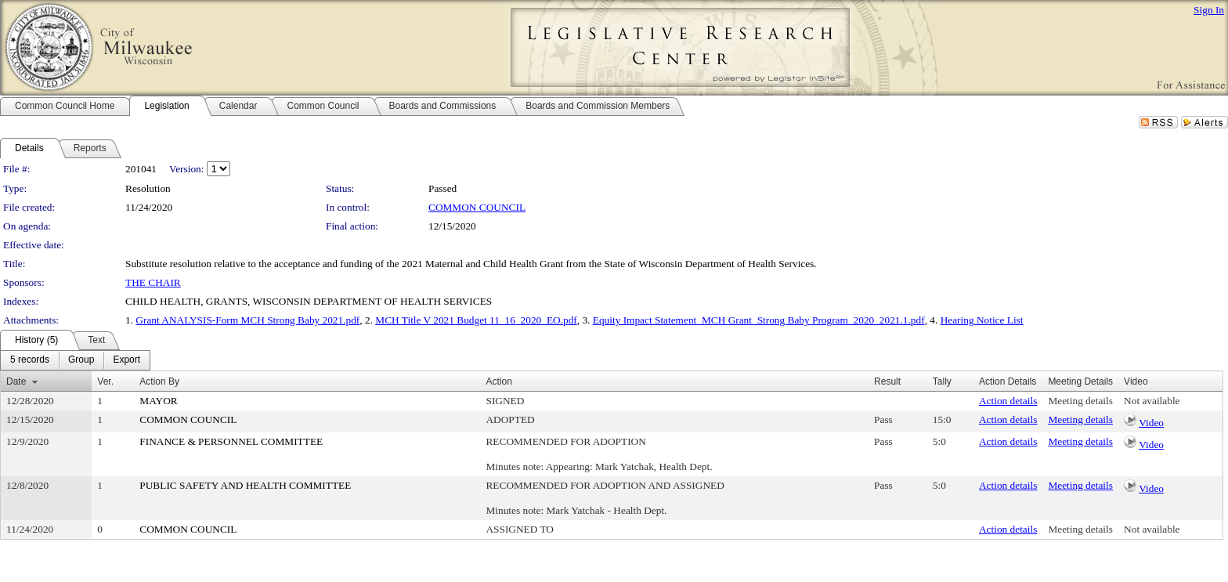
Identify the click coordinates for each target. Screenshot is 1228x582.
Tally (942, 381)
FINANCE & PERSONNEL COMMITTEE (231, 441)
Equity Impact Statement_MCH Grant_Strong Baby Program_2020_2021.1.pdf (759, 320)
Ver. (105, 381)
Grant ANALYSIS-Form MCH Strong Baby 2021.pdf (247, 320)
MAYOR (158, 401)
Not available (1151, 401)
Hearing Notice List (982, 320)
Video (1151, 422)
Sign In (1209, 10)
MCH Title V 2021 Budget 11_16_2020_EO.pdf (475, 320)
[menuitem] (30, 360)
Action (498, 381)
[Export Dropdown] (126, 360)
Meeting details (1080, 401)
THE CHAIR (153, 282)
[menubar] (75, 360)
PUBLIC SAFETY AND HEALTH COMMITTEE (245, 485)
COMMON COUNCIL (477, 207)
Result (887, 381)
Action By (159, 381)
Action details (1008, 401)
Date (16, 381)
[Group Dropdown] (81, 360)
